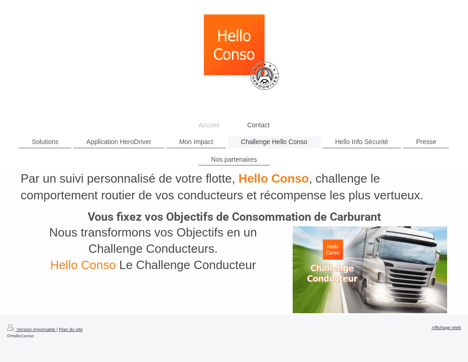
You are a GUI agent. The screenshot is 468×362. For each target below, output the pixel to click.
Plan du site (71, 329)
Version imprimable (32, 329)
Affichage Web (446, 327)
